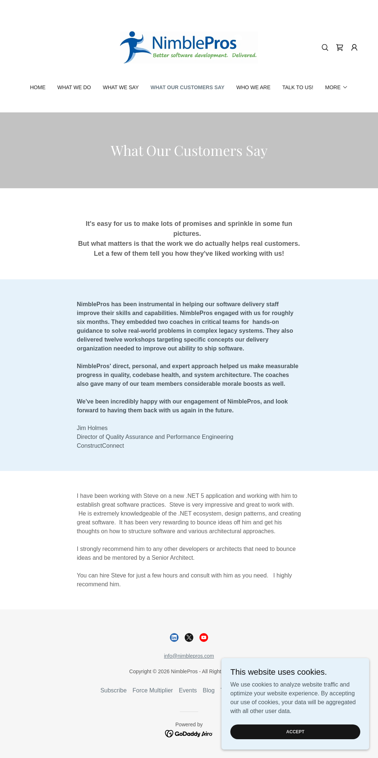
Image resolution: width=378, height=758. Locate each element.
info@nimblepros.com (189, 656)
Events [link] (188, 690)
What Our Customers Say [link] (187, 87)
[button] (354, 47)
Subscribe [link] (113, 690)
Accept (295, 731)
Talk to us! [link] (297, 87)
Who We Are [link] (253, 87)
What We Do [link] (74, 87)
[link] (189, 47)
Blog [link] (208, 690)
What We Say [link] (121, 87)
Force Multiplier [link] (153, 690)
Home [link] (37, 87)
